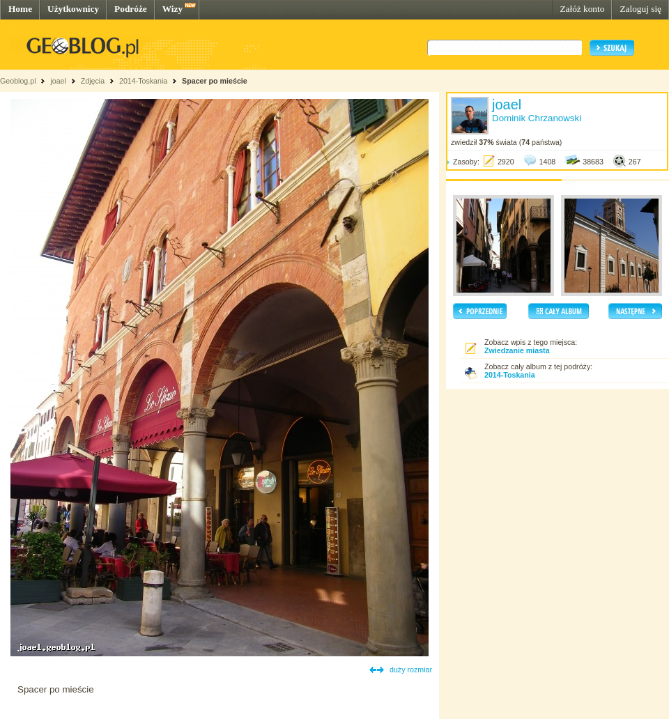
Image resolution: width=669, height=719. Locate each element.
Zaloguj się (640, 8)
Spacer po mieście (214, 81)
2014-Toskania (143, 81)
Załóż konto (582, 8)
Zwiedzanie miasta (517, 350)
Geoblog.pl (18, 81)
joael (58, 81)
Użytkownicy (73, 8)
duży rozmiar (411, 669)
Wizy (172, 8)
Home (20, 8)
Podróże (130, 8)
